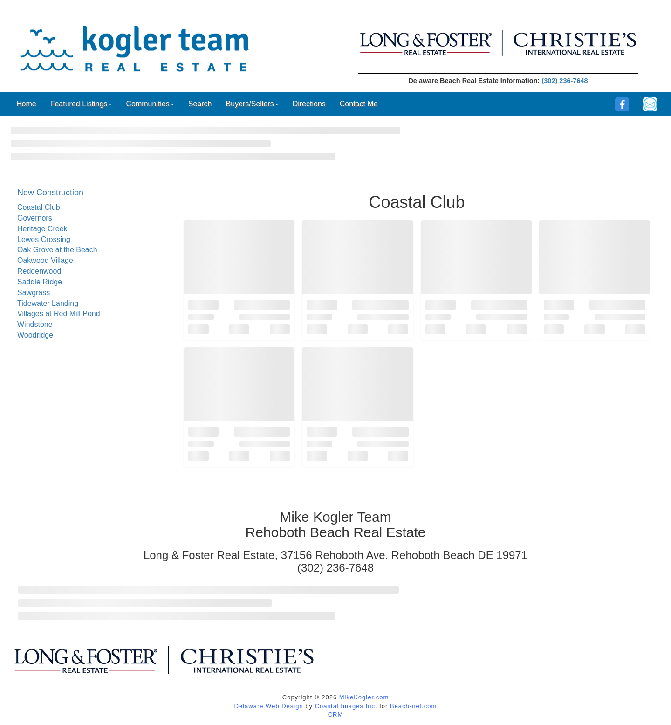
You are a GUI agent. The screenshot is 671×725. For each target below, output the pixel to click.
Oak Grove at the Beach (57, 250)
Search (200, 104)
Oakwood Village (45, 260)
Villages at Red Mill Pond (58, 314)
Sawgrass (33, 293)
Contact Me (359, 104)
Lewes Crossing (43, 239)
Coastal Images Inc (345, 706)
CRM (335, 714)
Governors (34, 218)
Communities (150, 104)
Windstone (35, 324)
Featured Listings (81, 104)
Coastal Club (38, 207)
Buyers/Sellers (252, 104)
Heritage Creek (42, 229)
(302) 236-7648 (564, 80)
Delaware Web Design (268, 706)
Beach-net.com (413, 706)
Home (26, 104)
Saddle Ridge (39, 282)
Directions (309, 104)
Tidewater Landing (47, 303)
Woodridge (35, 335)
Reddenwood (39, 271)
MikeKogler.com (364, 697)
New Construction (50, 192)
